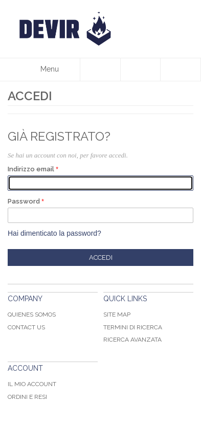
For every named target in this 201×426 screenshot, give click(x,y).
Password (24, 201)
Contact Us (26, 327)
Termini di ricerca (132, 327)
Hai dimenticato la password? (54, 233)
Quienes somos (32, 314)
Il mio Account (32, 384)
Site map (116, 314)
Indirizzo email (31, 169)
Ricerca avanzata (132, 339)
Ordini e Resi (27, 396)
